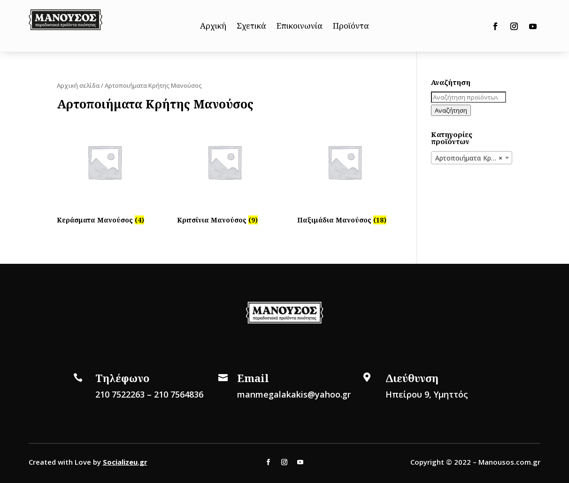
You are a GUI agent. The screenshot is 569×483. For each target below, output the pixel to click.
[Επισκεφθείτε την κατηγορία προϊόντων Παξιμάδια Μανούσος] (344, 171)
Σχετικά (251, 27)
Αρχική (213, 27)
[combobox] (471, 157)
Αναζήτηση (451, 110)
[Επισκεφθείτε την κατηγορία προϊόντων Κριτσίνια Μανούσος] (224, 171)
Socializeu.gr (125, 462)
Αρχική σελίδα (78, 85)
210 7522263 (120, 394)
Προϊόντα (351, 27)
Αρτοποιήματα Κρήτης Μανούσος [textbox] (473, 158)
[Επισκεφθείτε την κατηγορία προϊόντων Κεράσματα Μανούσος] (104, 171)
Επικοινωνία (300, 27)
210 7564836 (178, 394)
